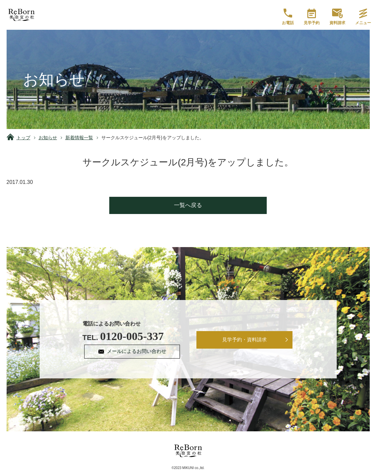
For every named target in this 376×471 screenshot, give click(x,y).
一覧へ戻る (188, 205)
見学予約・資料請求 (244, 340)
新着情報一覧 (79, 137)
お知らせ (48, 137)
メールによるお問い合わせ (137, 352)
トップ (23, 137)
